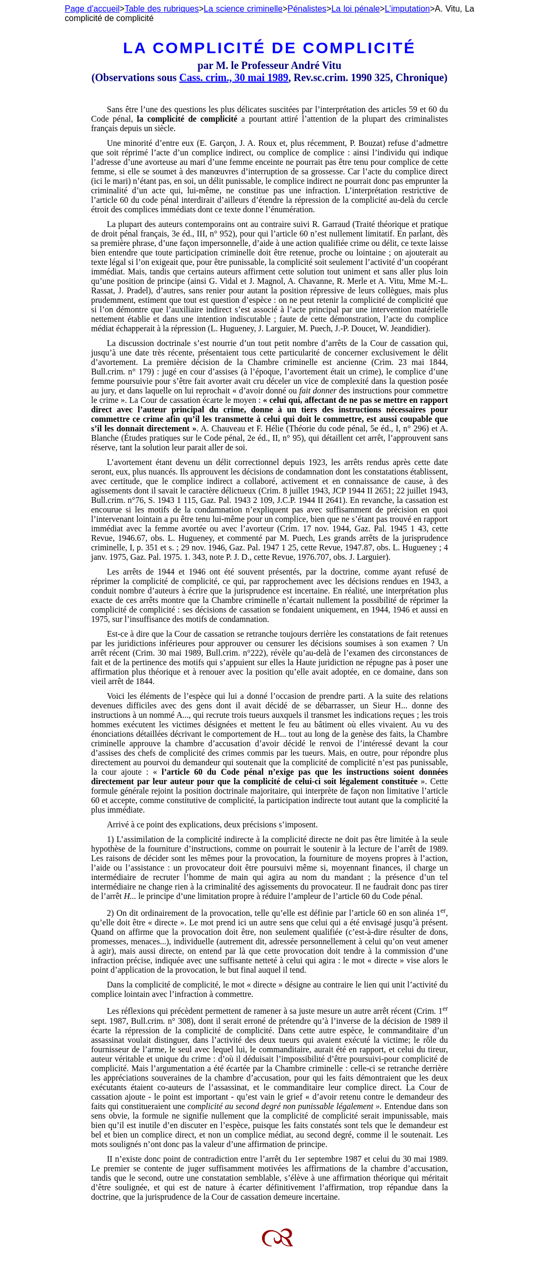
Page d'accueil (92, 8)
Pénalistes (306, 8)
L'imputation (407, 8)
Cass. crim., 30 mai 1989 (233, 77)
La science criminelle (243, 8)
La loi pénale (355, 8)
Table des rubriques (162, 8)
